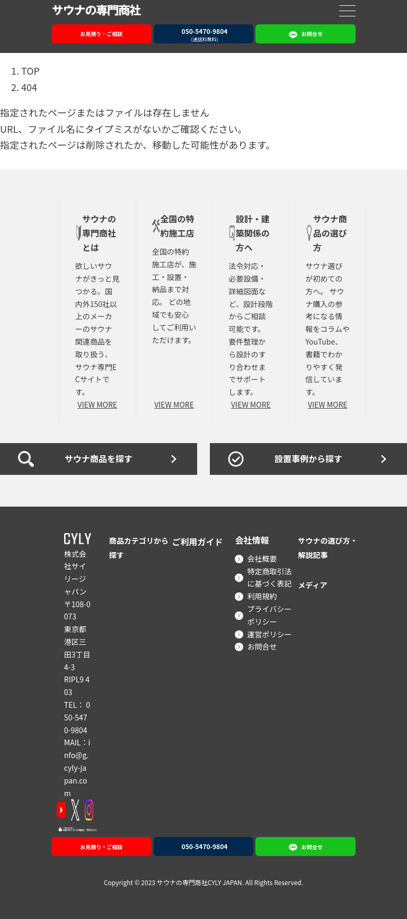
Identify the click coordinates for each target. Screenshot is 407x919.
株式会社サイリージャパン (75, 572)
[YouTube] (61, 810)
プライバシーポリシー (269, 615)
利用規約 (262, 596)
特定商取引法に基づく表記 (269, 577)
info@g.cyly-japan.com (77, 767)
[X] (75, 810)
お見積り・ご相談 (101, 34)
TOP (30, 70)
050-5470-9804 (77, 717)
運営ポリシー (269, 634)
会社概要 (262, 558)
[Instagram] (89, 810)
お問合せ (262, 646)
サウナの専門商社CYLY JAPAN (199, 881)
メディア (314, 584)
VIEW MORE (97, 404)
